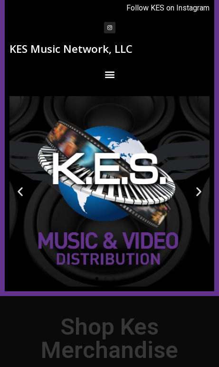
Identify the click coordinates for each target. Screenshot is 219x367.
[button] (109, 74)
